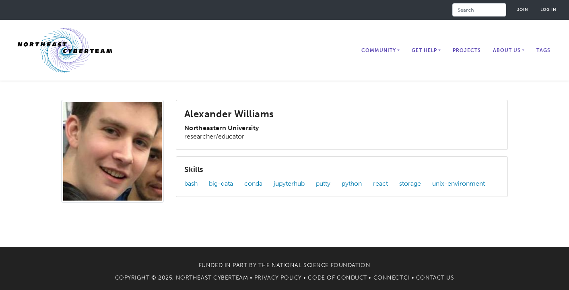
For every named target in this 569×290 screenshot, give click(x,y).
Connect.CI (391, 277)
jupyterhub (289, 183)
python (352, 183)
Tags (543, 50)
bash (191, 183)
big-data (221, 183)
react (380, 183)
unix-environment (458, 183)
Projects (467, 50)
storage (410, 183)
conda (253, 183)
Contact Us (435, 277)
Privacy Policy (278, 277)
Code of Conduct (337, 277)
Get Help (424, 50)
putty (323, 183)
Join (522, 9)
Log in (548, 9)
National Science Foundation (321, 265)
